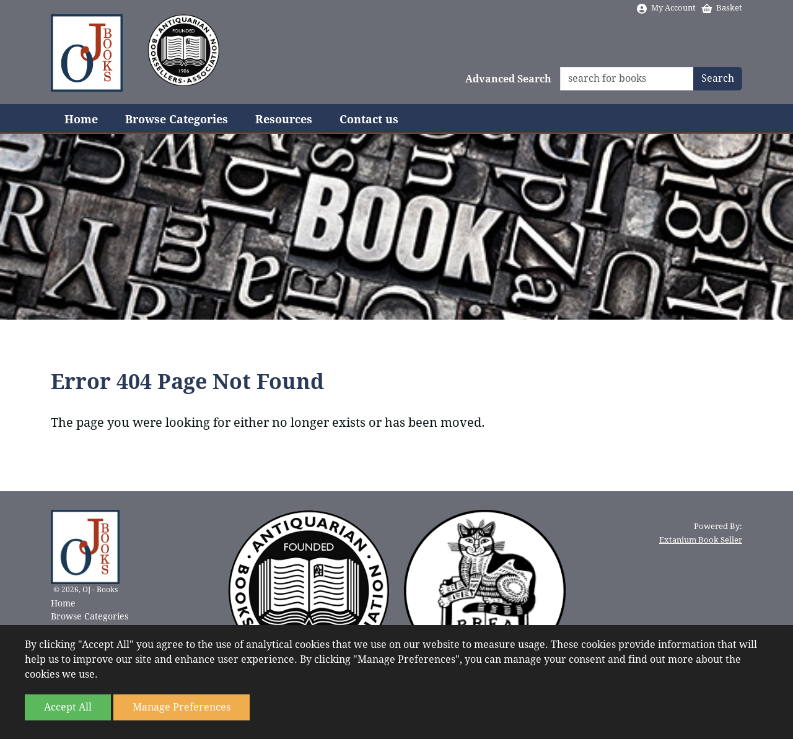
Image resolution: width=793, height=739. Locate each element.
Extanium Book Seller (700, 539)
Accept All (68, 707)
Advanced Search (508, 79)
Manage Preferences (181, 707)
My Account (666, 7)
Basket (721, 7)
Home (81, 119)
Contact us (369, 119)
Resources (283, 119)
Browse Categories (176, 119)
